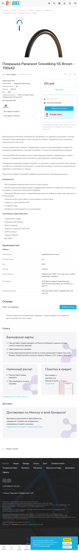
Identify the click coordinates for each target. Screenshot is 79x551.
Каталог (5, 463)
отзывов (30, 524)
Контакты (25, 468)
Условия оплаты (58, 463)
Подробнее (50, 383)
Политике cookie (44, 546)
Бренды (26, 463)
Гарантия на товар (53, 468)
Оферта (5, 472)
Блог (45, 463)
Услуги (36, 463)
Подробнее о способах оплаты (15, 397)
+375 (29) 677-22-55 (10, 486)
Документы (70, 468)
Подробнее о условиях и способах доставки (25, 427)
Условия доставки (9, 468)
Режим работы (7, 508)
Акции (16, 463)
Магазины (37, 468)
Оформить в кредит (59, 108)
